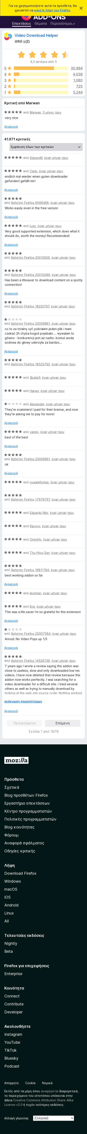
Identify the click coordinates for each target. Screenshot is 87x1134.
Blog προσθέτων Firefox (26, 795)
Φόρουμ (11, 835)
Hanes (34, 391)
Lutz (33, 226)
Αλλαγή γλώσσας (16, 1118)
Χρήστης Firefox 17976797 (30, 499)
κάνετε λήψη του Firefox (52, 10)
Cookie (30, 1083)
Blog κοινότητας (19, 827)
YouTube (12, 1042)
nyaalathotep (39, 482)
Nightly (10, 943)
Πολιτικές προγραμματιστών (30, 819)
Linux (9, 913)
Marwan (35, 112)
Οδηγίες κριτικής (19, 851)
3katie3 (35, 377)
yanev (34, 432)
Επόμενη (62, 723)
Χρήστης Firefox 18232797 (30, 306)
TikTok (10, 1050)
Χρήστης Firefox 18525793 (30, 364)
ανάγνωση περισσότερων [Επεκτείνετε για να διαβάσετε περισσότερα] (23, 701)
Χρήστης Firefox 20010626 (30, 257)
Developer (13, 1012)
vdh (26, 41)
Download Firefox (20, 873)
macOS (10, 889)
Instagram (13, 1034)
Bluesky (11, 1058)
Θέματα (41, 23)
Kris (32, 606)
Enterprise (13, 973)
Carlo (33, 171)
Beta (8, 951)
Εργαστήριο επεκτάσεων (27, 803)
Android (11, 905)
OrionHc (35, 539)
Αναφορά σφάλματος (24, 843)
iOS (7, 897)
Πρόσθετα (14, 779)
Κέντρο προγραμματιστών (28, 811)
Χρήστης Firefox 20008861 (30, 459)
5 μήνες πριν (52, 112)
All (6, 921)
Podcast (11, 1066)
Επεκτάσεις (21, 23)
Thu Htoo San (40, 553)
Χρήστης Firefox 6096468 (30, 202)
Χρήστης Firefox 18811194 (30, 570)
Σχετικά (11, 787)
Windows (12, 881)
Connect (12, 996)
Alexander (37, 404)
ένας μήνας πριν (56, 158)
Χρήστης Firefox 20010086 (30, 275)
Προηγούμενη (24, 723)
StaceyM (36, 158)
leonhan (35, 593)
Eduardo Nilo (39, 513)
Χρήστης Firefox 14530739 (30, 660)
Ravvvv (35, 526)
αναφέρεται (50, 1091)
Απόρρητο (11, 1083)
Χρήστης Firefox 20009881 (30, 323)
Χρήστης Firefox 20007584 (31, 633)
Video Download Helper (36, 35)
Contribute (14, 1004)
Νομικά (47, 1083)
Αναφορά (11, 126)
